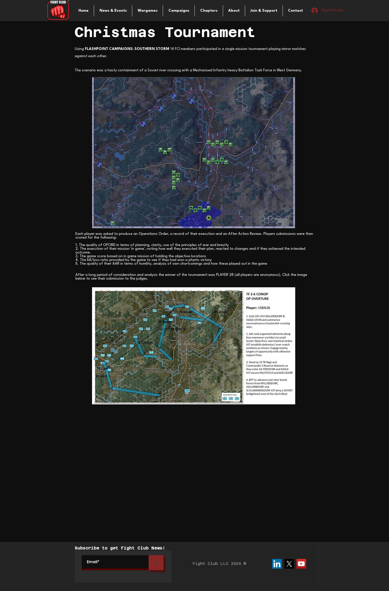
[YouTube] (301, 564)
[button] (147, 10)
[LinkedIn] (277, 564)
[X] (289, 564)
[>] (156, 562)
